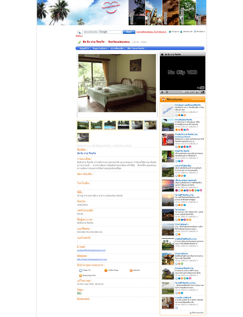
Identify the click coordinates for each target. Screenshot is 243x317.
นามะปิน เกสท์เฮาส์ (183, 298)
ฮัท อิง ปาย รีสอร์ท (93, 41)
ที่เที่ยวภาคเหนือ (137, 17)
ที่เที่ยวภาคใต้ (204, 17)
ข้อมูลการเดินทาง (100, 48)
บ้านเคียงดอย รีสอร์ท (183, 120)
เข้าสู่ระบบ (175, 32)
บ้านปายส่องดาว (181, 224)
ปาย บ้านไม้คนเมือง (183, 166)
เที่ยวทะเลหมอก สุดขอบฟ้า (186, 180)
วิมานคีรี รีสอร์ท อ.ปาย (184, 195)
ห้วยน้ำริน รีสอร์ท (182, 151)
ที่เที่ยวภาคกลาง (153, 17)
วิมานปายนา (180, 210)
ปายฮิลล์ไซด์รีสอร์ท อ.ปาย (185, 239)
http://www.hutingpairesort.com (92, 259)
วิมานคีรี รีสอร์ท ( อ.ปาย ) (185, 283)
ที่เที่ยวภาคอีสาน (170, 17)
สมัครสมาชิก (188, 32)
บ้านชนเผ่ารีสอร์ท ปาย (184, 268)
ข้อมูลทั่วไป (84, 48)
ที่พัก (79, 293)
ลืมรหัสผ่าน (201, 32)
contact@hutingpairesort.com (91, 250)
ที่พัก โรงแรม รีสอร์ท (135, 48)
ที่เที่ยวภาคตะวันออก (187, 17)
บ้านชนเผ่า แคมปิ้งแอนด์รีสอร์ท (187, 105)
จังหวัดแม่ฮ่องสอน (119, 41)
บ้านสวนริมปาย (181, 254)
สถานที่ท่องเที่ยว (117, 48)
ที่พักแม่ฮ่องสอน (175, 99)
